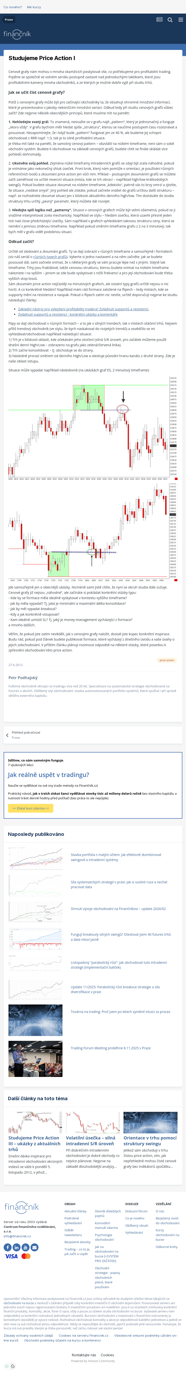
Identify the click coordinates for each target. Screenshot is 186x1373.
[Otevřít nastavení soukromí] (7, 1366)
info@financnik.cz (17, 1236)
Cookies (107, 1355)
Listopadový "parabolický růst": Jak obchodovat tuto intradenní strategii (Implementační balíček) (119, 965)
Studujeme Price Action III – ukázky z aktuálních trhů (34, 1143)
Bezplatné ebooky (77, 1242)
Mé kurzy (34, 7)
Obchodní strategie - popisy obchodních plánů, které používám (107, 1277)
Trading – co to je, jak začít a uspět (77, 1251)
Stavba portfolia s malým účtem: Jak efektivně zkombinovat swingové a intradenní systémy (116, 857)
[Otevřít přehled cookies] (13, 1366)
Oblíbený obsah (136, 1225)
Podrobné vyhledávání (73, 1220)
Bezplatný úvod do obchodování (167, 1220)
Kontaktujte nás (84, 1355)
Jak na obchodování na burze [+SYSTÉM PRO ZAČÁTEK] (106, 1254)
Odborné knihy (167, 1247)
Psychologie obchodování (104, 1237)
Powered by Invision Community (93, 1361)
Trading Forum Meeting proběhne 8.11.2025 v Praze (111, 1048)
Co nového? (13, 7)
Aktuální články (75, 1211)
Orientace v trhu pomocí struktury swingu (150, 1140)
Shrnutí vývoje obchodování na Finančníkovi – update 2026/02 (118, 908)
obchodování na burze (19, 1303)
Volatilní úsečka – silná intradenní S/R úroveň (91, 1140)
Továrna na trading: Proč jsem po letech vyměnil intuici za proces (120, 1011)
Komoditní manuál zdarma (106, 1225)
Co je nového (134, 1218)
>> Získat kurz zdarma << (30, 808)
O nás (160, 1211)
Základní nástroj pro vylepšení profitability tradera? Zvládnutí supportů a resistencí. (83, 309)
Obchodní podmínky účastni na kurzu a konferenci (62, 1340)
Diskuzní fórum (136, 1211)
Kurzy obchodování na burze (167, 1235)
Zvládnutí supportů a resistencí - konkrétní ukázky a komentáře (68, 314)
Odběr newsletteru (73, 1232)
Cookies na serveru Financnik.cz (83, 1335)
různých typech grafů (49, 256)
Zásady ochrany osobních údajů (28, 1335)
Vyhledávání (134, 1232)
